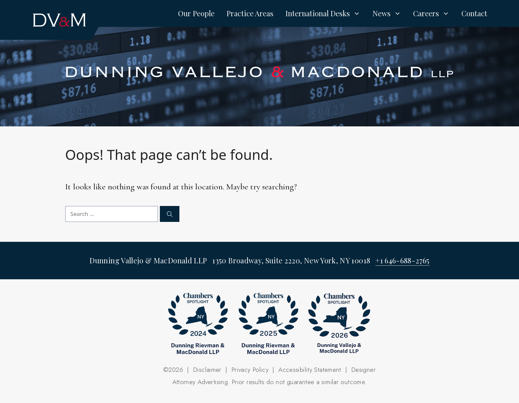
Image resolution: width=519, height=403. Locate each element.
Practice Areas (249, 13)
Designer (363, 369)
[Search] (169, 214)
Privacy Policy (249, 369)
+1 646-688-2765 (402, 260)
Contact (474, 13)
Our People (196, 13)
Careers (434, 13)
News (389, 13)
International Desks (325, 13)
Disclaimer (207, 369)
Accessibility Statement (309, 369)
